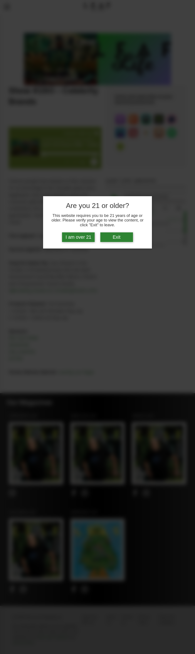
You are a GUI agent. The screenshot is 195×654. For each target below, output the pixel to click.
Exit (117, 237)
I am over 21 (78, 237)
